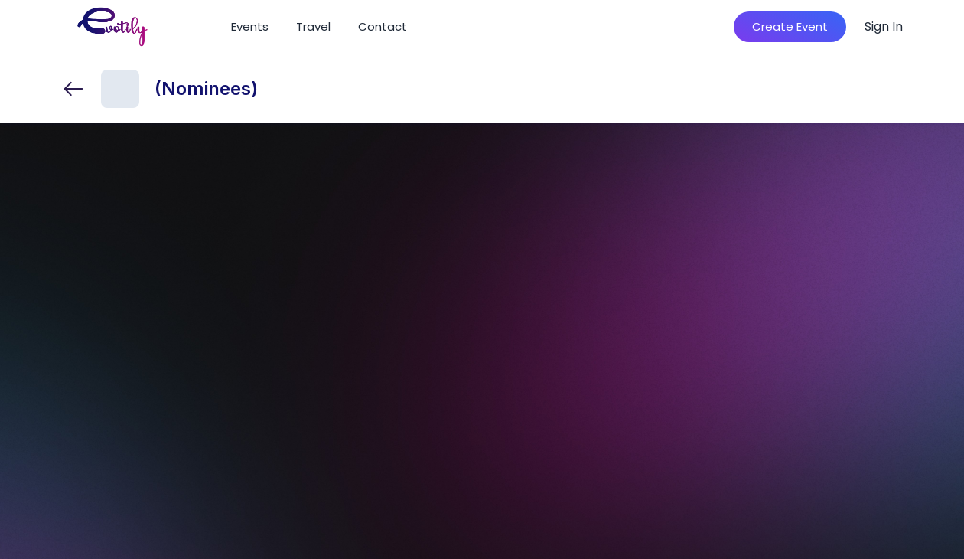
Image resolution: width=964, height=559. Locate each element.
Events (250, 26)
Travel (313, 26)
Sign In (884, 26)
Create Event (790, 26)
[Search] (700, 26)
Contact (382, 26)
